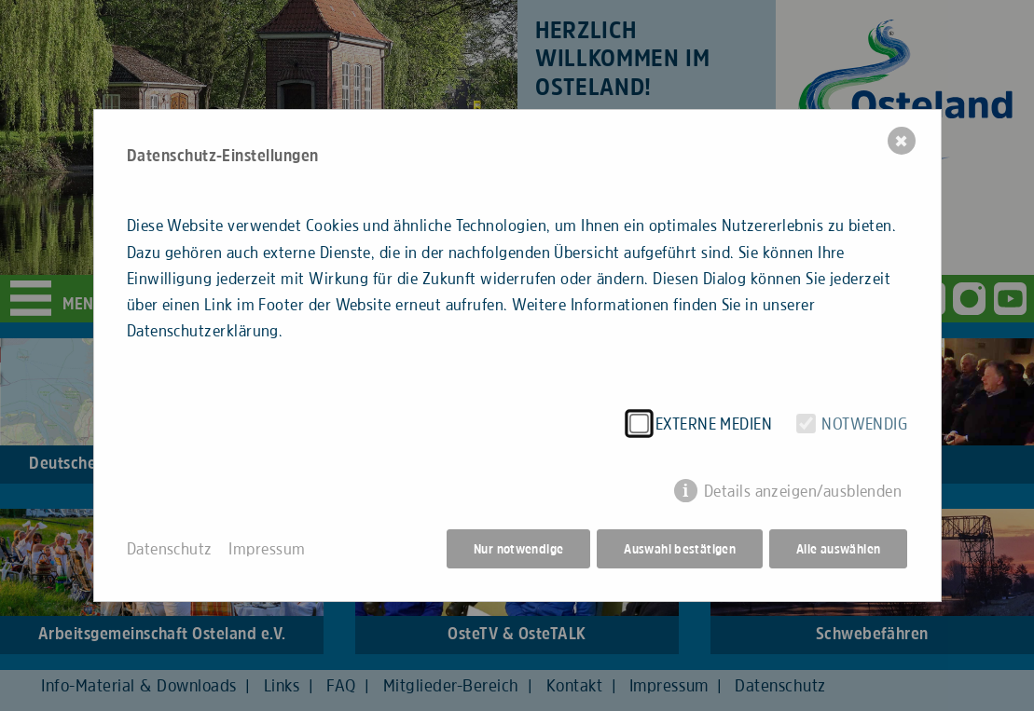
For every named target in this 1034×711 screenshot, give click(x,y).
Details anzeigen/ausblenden (803, 491)
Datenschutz (170, 548)
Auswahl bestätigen (680, 548)
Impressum (266, 548)
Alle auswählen (838, 548)
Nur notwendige (518, 548)
